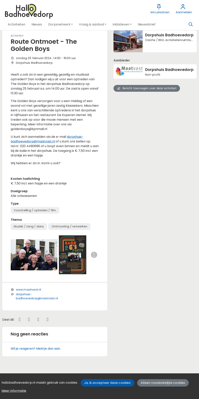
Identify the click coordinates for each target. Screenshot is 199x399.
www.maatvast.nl (28, 290)
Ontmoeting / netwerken (69, 226)
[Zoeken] (190, 24)
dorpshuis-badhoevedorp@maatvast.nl (47, 139)
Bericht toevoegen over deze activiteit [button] (146, 88)
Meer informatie (14, 391)
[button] (16, 24)
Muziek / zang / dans (29, 226)
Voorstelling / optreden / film (35, 210)
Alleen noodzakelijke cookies (163, 383)
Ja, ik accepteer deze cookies (107, 383)
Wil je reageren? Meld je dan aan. (36, 348)
